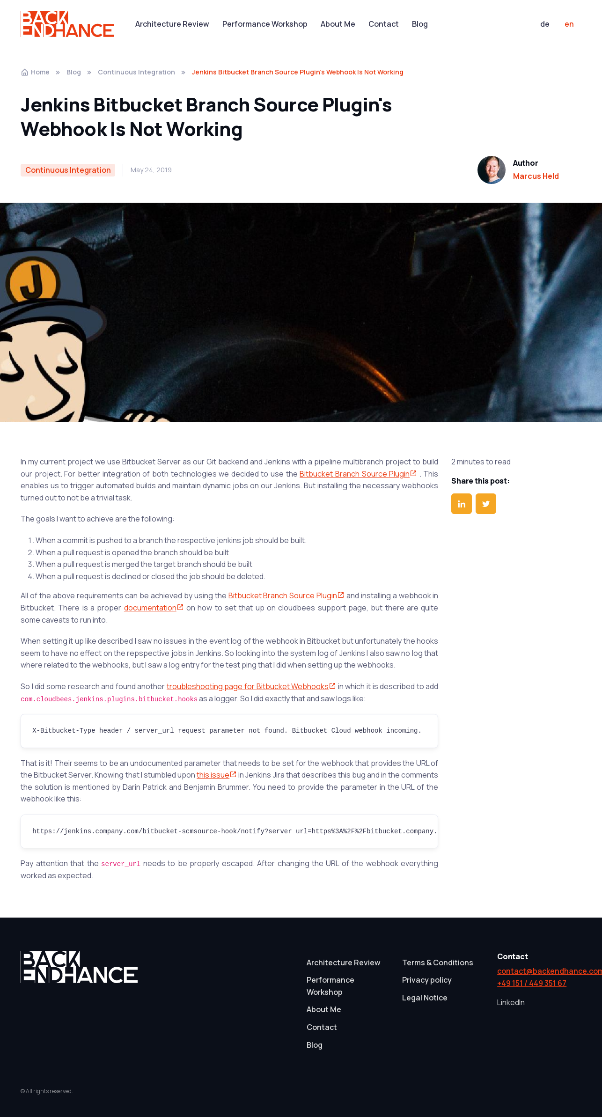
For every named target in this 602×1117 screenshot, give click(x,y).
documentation (154, 608)
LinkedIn (511, 1002)
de (545, 24)
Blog (420, 24)
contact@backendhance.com (539, 971)
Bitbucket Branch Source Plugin (358, 474)
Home (35, 71)
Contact (383, 24)
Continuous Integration (136, 71)
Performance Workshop (265, 24)
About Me (338, 24)
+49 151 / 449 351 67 (531, 983)
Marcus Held (536, 176)
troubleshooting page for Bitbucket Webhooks (251, 686)
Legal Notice (425, 997)
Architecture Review (172, 24)
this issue (217, 775)
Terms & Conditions (437, 962)
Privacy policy (427, 980)
